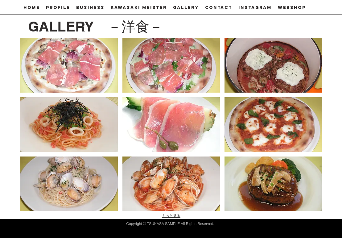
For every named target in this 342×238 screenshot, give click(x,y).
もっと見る (171, 216)
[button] (90, 7)
